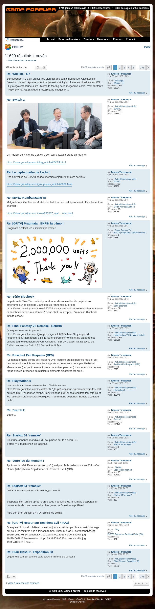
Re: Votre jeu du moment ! (25, 460)
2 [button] (119, 67)
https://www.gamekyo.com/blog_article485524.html (36, 162)
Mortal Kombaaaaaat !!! (124, 207)
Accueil (51, 39)
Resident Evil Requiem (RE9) (127, 364)
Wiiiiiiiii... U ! (119, 83)
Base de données (70, 39)
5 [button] (133, 67)
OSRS (108, 599)
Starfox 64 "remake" (123, 445)
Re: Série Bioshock (20, 296)
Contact (130, 39)
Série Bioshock (120, 306)
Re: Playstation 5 (19, 380)
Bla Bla (118, 467)
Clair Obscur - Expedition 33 (126, 561)
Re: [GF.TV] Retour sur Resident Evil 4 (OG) (38, 522)
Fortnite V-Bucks (95, 599)
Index (147, 47)
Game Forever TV (123, 230)
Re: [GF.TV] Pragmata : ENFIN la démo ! (35, 223)
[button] (109, 67)
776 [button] (142, 67)
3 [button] (124, 67)
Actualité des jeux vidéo (125, 106)
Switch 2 (117, 109)
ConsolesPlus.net (52, 599)
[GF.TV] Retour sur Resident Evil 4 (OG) (125, 534)
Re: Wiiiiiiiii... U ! (18, 74)
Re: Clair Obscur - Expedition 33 (30, 552)
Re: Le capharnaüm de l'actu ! (28, 172)
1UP (64, 599)
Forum (118, 39)
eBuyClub (80, 599)
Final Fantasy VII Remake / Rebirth (129, 335)
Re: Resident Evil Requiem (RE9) (30, 355)
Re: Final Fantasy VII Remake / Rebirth (34, 326)
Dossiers (89, 39)
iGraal (71, 599)
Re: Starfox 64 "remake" (24, 435)
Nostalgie (119, 81)
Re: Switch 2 (16, 99)
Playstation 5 (119, 390)
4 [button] (129, 67)
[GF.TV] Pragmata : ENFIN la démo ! (130, 233)
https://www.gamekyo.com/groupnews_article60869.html (39, 184)
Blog (117, 529)
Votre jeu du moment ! (124, 470)
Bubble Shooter (77, 602)
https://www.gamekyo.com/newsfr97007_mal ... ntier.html (40, 213)
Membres (103, 39)
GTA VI (117, 181)
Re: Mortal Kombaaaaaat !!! (26, 197)
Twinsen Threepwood (121, 74)
